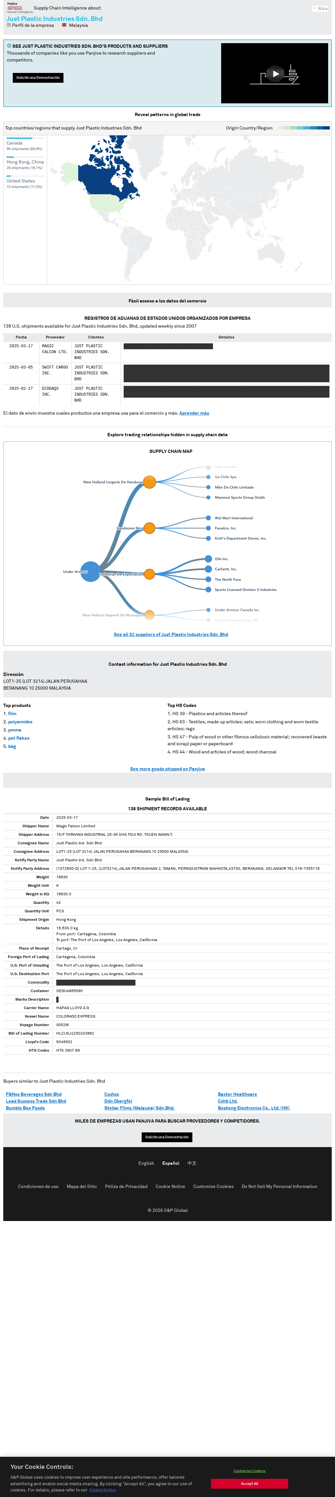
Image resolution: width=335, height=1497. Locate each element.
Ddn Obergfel (118, 1101)
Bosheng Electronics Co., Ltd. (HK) (254, 1108)
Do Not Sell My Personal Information (279, 1186)
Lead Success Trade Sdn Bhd (36, 1101)
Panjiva (20, 8)
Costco (111, 1094)
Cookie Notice (170, 1186)
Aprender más (194, 413)
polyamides (20, 722)
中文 (192, 1163)
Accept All (249, 1487)
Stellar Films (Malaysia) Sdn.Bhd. (139, 1108)
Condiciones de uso (38, 1186)
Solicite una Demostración (38, 77)
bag (12, 746)
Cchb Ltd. (228, 1101)
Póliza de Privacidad (126, 1186)
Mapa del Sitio (82, 1186)
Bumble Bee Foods (25, 1108)
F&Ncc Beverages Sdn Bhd (34, 1094)
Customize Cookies (213, 1186)
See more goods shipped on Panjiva (167, 769)
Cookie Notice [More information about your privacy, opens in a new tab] (102, 1494)
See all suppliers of (171, 634)
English (146, 1163)
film (12, 714)
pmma (14, 730)
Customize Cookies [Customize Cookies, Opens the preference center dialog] (250, 1474)
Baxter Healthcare (237, 1094)
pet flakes (18, 738)
